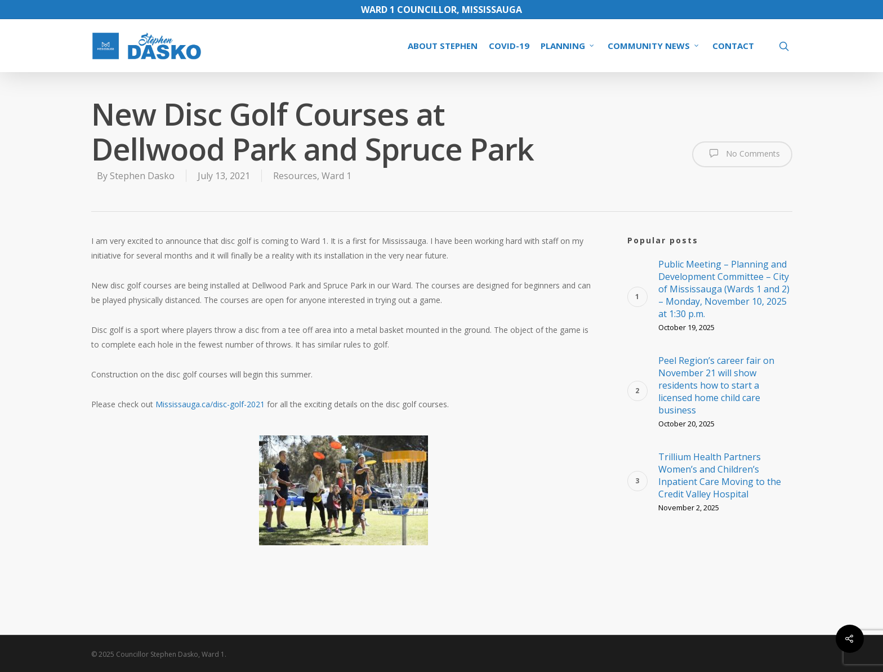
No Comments (742, 153)
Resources (295, 176)
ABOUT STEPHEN (443, 45)
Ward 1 (336, 176)
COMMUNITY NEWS (654, 45)
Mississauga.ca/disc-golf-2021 (210, 404)
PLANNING (568, 45)
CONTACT (733, 45)
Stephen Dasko (142, 176)
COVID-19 (509, 45)
